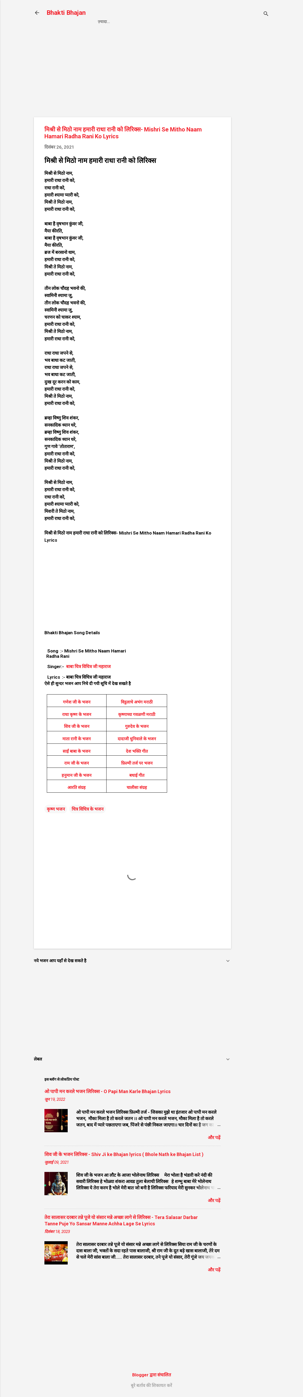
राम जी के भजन (76, 763)
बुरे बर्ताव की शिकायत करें (151, 1385)
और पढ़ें (214, 1137)
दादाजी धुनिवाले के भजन (137, 739)
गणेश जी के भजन (76, 702)
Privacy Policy (135, 21)
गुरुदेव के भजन (137, 726)
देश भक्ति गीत (137, 751)
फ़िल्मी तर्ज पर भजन (137, 763)
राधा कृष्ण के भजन (76, 714)
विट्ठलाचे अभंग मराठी (137, 702)
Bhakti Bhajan (66, 12)
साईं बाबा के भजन (76, 751)
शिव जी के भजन (76, 726)
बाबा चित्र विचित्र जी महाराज (88, 666)
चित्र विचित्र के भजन (87, 809)
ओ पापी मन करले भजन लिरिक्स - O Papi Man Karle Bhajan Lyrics (107, 1091)
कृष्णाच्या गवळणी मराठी (136, 714)
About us (207, 21)
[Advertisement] (252, 118)
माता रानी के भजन (76, 739)
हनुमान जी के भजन (76, 775)
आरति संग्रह (76, 787)
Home (103, 21)
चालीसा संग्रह (137, 787)
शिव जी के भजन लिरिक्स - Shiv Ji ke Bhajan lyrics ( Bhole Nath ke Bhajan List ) (124, 1154)
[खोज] (266, 14)
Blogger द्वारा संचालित (151, 1374)
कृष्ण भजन (56, 809)
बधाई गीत (136, 775)
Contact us (174, 21)
